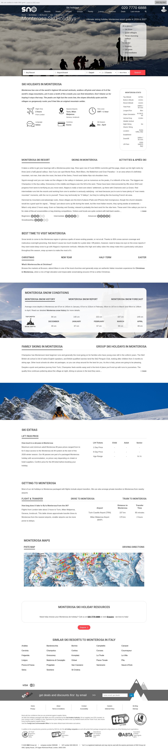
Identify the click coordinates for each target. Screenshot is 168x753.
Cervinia (25, 651)
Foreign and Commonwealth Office (38, 723)
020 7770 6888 (94, 617)
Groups (80, 11)
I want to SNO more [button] (33, 2)
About (58, 706)
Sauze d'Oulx (127, 665)
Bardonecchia (52, 646)
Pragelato (51, 665)
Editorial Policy (109, 709)
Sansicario (101, 665)
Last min (135, 11)
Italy (51, 15)
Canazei (124, 646)
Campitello (101, 646)
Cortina (75, 651)
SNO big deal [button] (160, 2)
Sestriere (50, 670)
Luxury (101, 11)
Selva (24, 670)
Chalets (69, 11)
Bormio (74, 646)
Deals (123, 11)
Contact (84, 706)
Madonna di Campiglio (56, 660)
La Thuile (100, 655)
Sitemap (135, 709)
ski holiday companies (71, 729)
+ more (143, 211)
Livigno (25, 660)
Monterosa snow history (56, 310)
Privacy (32, 709)
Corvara (100, 651)
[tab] (36, 160)
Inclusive (112, 11)
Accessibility (84, 709)
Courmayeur (126, 651)
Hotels (58, 11)
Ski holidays (72, 7)
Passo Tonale (102, 660)
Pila (123, 660)
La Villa (124, 655)
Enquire (110, 617)
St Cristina (76, 670)
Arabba (25, 646)
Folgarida (25, 655)
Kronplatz (75, 655)
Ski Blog (135, 706)
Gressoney (51, 655)
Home (24, 15)
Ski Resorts (43, 15)
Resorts (47, 11)
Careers (109, 706)
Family (90, 11)
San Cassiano (77, 665)
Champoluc (51, 651)
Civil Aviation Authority (73, 717)
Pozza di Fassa (28, 665)
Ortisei (74, 660)
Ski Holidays (33, 15)
